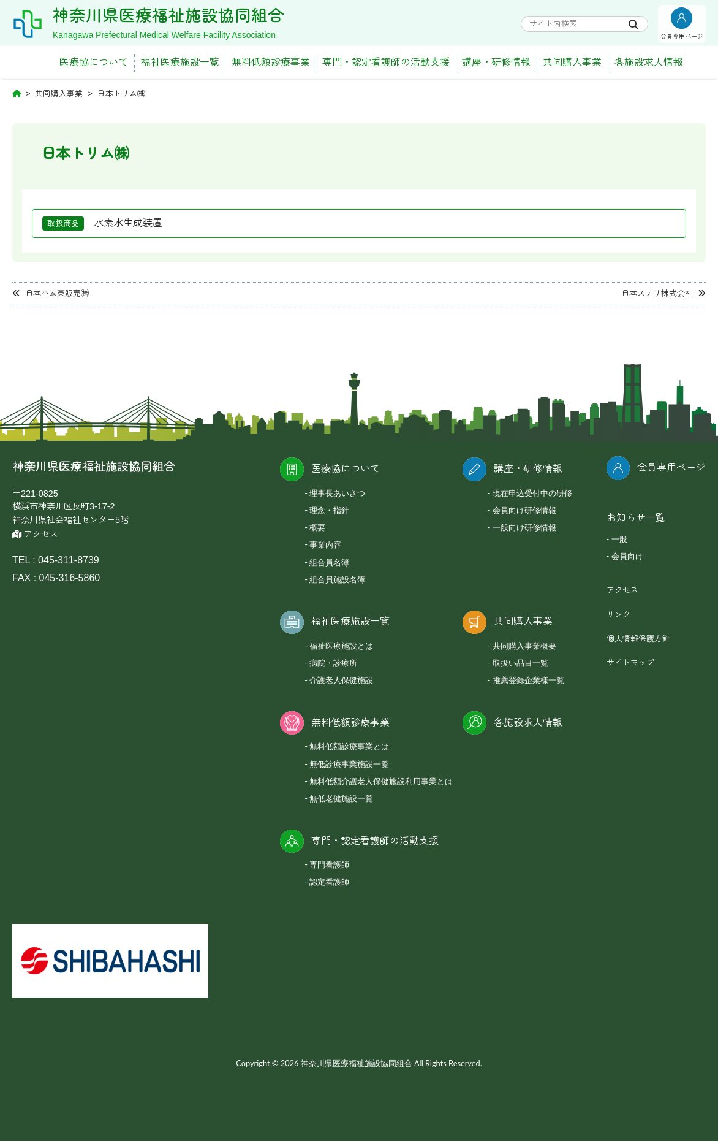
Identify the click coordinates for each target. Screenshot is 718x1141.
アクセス (35, 534)
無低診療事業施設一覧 (349, 764)
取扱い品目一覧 (520, 663)
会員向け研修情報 (524, 510)
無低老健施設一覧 (341, 798)
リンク (618, 614)
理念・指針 (329, 510)
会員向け (627, 556)
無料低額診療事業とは (349, 746)
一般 (619, 539)
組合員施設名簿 (337, 579)
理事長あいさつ (337, 493)
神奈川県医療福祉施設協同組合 (168, 16)
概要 (317, 527)
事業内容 (325, 544)
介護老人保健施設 (341, 680)
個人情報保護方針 (638, 638)
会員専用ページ (671, 467)
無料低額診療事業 (271, 62)
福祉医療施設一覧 (180, 62)
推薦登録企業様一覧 (528, 680)
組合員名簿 (329, 562)
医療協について (93, 62)
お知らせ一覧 (636, 518)
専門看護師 (329, 864)
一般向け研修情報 (524, 527)
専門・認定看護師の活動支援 (386, 62)
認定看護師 (329, 882)
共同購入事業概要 (524, 646)
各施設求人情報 (648, 62)
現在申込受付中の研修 (532, 493)
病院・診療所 (333, 663)
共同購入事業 (572, 62)
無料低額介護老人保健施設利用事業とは (381, 781)
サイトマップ (630, 662)
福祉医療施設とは (341, 646)
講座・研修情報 (496, 62)
